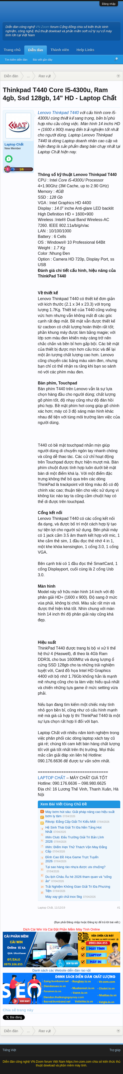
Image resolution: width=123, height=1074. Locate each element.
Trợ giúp (114, 1050)
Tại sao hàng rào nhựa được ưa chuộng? (75, 867)
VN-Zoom (43, 27)
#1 (118, 907)
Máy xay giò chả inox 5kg (63, 897)
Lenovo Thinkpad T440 (58, 113)
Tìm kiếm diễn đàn (16, 59)
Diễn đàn (35, 50)
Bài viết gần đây (42, 59)
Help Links (85, 50)
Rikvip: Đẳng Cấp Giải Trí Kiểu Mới (70, 822)
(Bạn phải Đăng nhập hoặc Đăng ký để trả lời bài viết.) (87, 922)
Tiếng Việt (9, 1050)
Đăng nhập (108, 3)
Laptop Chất (14, 144)
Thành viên (60, 50)
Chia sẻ (10, 1010)
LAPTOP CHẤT (51, 778)
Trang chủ (12, 50)
